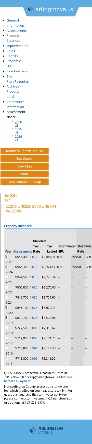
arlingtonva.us (50, 9)
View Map (24, 166)
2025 (18, 129)
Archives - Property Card (14, 91)
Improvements (17, 46)
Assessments (17, 30)
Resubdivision (17, 71)
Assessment (22, 251)
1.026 (33, 307)
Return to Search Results (24, 151)
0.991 (33, 348)
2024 (18, 136)
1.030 (33, 277)
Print (24, 174)
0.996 (33, 358)
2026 (18, 122)
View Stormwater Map (24, 181)
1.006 (33, 328)
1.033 (33, 257)
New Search (25, 158)
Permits (12, 56)
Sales (11, 51)
